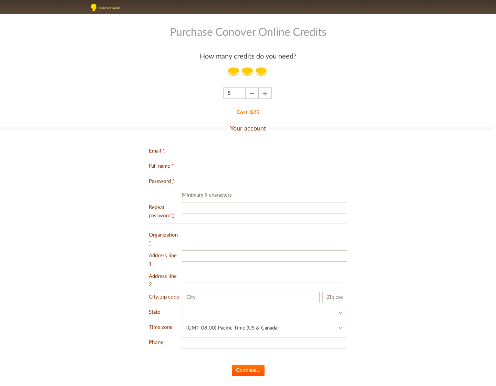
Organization (163, 239)
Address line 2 (163, 280)
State (154, 312)
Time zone (161, 327)
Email (157, 151)
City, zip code (164, 297)
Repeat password (161, 211)
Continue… (248, 370)
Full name (161, 166)
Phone (156, 342)
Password (161, 181)
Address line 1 (163, 260)
